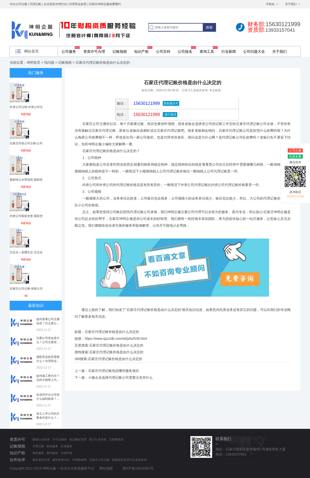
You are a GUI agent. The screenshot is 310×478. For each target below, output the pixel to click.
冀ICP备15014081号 (138, 468)
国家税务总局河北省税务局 (129, 460)
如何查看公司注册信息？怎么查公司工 (48, 323)
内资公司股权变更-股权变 (26, 216)
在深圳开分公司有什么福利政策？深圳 (48, 399)
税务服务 (52, 446)
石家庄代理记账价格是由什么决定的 (116, 345)
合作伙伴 (17, 460)
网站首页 (31, 51)
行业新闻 (228, 51)
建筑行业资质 (41, 439)
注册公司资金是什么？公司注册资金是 (48, 342)
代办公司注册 (18, 4)
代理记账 (38, 446)
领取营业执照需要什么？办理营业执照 (48, 361)
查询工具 (207, 51)
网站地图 (106, 468)
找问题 (49, 62)
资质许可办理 (94, 51)
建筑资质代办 (61, 460)
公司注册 (295, 150)
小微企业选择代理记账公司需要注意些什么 (120, 377)
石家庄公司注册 (99, 460)
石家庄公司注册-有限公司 (26, 288)
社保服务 (66, 446)
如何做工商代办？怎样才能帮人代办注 (48, 380)
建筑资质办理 (41, 460)
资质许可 (17, 439)
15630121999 (146, 114)
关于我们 (291, 4)
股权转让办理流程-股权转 (26, 179)
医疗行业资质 (98, 439)
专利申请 (66, 453)
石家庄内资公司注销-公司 (26, 143)
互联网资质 (116, 439)
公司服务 (69, 51)
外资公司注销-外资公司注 (26, 107)
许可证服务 (59, 439)
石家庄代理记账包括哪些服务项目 (113, 371)
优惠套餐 (295, 156)
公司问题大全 (254, 51)
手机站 (270, 4)
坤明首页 (33, 62)
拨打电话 (170, 114)
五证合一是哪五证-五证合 (26, 252)
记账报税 (119, 51)
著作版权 (52, 453)
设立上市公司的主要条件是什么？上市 (48, 418)
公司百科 (163, 51)
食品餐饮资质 (78, 439)
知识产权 (141, 51)
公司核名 (185, 51)
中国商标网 (79, 460)
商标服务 (38, 453)
